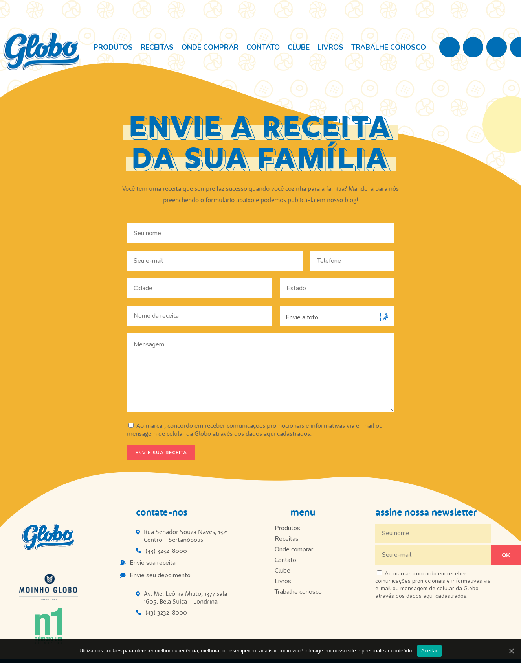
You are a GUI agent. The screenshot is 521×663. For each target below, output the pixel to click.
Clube (299, 47)
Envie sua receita (153, 562)
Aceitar (429, 651)
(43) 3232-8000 (166, 550)
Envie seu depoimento (160, 575)
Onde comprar (210, 47)
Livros (330, 47)
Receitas (157, 47)
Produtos (113, 47)
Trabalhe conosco (388, 47)
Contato (263, 47)
